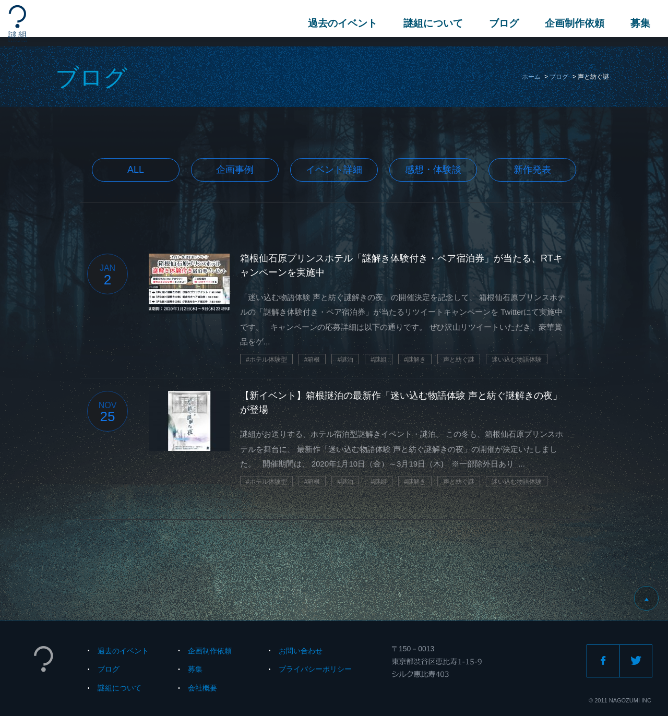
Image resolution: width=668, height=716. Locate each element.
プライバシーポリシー (315, 669)
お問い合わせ (301, 651)
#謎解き (415, 359)
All (135, 169)
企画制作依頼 (571, 23)
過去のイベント (339, 23)
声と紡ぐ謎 (458, 359)
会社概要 (202, 688)
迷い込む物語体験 (517, 359)
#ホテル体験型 (266, 359)
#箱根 (312, 359)
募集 (637, 23)
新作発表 (532, 169)
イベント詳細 (334, 169)
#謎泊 (345, 359)
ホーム (531, 76)
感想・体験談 (433, 169)
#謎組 (379, 359)
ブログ (501, 23)
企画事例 (235, 169)
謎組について (430, 23)
